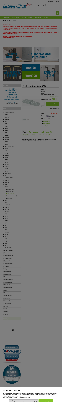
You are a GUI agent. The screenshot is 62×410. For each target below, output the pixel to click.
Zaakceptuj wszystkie (46, 401)
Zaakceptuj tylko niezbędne (18, 401)
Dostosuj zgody (32, 401)
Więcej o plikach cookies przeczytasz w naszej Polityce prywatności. (16, 397)
